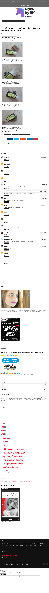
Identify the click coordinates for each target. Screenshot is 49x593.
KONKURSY (30, 545)
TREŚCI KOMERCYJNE (15, 24)
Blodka (5, 205)
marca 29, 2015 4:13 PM (43, 184)
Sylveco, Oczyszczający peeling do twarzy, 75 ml (13, 463)
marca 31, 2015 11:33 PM (43, 253)
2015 (3, 434)
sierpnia (5, 441)
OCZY (43, 545)
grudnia (5, 435)
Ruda (5, 171)
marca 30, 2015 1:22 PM (43, 225)
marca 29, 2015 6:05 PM (43, 198)
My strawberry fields (8, 239)
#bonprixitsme (16, 543)
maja (4, 445)
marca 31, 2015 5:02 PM (43, 246)
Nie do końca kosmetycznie (11, 415)
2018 (3, 430)
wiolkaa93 (6, 232)
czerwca (5, 444)
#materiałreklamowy (24, 543)
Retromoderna (7, 164)
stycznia (5, 472)
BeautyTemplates (11, 564)
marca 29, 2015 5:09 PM (43, 191)
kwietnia (5, 446)
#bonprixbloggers (10, 543)
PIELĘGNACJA (9, 547)
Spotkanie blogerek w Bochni (9, 462)
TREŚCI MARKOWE (22, 24)
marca (4, 448)
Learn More (22, 5)
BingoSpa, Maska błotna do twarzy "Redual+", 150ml (14, 452)
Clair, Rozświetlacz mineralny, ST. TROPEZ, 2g (12, 457)
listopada (5, 437)
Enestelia (6, 198)
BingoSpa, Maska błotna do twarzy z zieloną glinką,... (14, 456)
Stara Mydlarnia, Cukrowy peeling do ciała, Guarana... (14, 464)
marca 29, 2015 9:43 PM (43, 205)
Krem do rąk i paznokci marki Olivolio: (9, 36)
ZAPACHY (17, 548)
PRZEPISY (24, 547)
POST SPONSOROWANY (7, 24)
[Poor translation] (4, 574)
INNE (26, 545)
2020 (3, 427)
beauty (5, 212)
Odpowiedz (7, 160)
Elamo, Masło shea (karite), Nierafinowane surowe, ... (14, 453)
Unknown (6, 253)
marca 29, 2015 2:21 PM (43, 157)
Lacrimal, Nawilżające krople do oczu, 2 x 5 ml (12, 450)
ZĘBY (26, 548)
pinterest (23, 389)
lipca (4, 442)
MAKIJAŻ (35, 545)
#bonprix (3, 543)
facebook (23, 382)
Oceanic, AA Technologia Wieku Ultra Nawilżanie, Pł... (14, 466)
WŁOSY (6, 548)
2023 (3, 423)
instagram (23, 387)
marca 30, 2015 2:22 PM (43, 232)
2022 (3, 424)
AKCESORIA (42, 543)
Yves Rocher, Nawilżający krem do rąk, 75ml (12, 455)
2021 (3, 426)
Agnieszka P (6, 191)
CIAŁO (6, 545)
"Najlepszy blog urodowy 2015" (14, 481)
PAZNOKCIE (4, 547)
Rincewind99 (6, 219)
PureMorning (7, 246)
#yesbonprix (36, 543)
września (5, 440)
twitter (23, 385)
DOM (17, 545)
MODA (40, 545)
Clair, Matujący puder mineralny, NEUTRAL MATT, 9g (14, 459)
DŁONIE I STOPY (11, 545)
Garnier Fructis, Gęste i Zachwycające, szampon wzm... (14, 468)
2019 (3, 429)
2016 (3, 433)
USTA (3, 548)
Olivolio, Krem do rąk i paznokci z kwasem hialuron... (14, 449)
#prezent (31, 543)
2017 (3, 431)
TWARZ (45, 547)
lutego (4, 470)
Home (2, 24)
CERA (3, 545)
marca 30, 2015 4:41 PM (43, 239)
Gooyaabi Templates (25, 564)
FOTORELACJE (21, 545)
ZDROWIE (22, 548)
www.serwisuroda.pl (26, 481)
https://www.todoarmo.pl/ (9, 225)
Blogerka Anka (7, 184)
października (6, 438)
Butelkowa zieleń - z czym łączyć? (9, 555)
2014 (3, 473)
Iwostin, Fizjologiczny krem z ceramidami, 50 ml (13, 460)
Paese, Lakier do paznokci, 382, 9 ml (10, 467)
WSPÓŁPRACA (29, 24)
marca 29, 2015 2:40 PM (43, 164)
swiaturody (6, 157)
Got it (27, 5)
